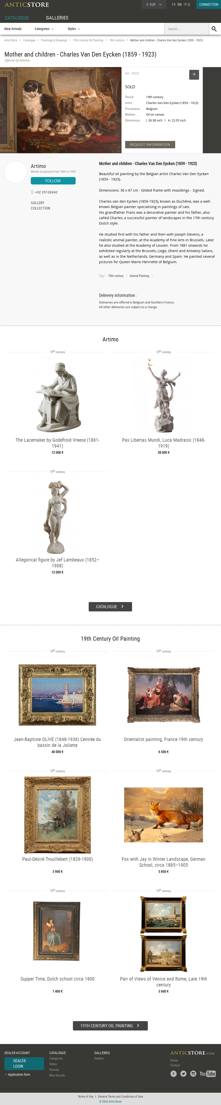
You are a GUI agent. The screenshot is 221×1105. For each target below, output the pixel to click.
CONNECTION (208, 4)
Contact (175, 1065)
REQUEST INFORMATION (150, 144)
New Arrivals (12, 28)
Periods (54, 1069)
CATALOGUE (17, 17)
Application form (19, 1074)
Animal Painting (139, 275)
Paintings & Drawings (54, 40)
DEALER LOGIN (19, 1063)
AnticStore (10, 40)
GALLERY (37, 203)
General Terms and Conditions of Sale (120, 1096)
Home (174, 1060)
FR (173, 4)
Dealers (99, 1058)
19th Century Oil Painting (88, 40)
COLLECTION (40, 209)
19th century (116, 40)
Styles (53, 1064)
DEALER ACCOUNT (17, 1052)
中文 (187, 4)
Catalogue (29, 40)
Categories (56, 1058)
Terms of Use (85, 1096)
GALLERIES (57, 17)
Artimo (38, 165)
